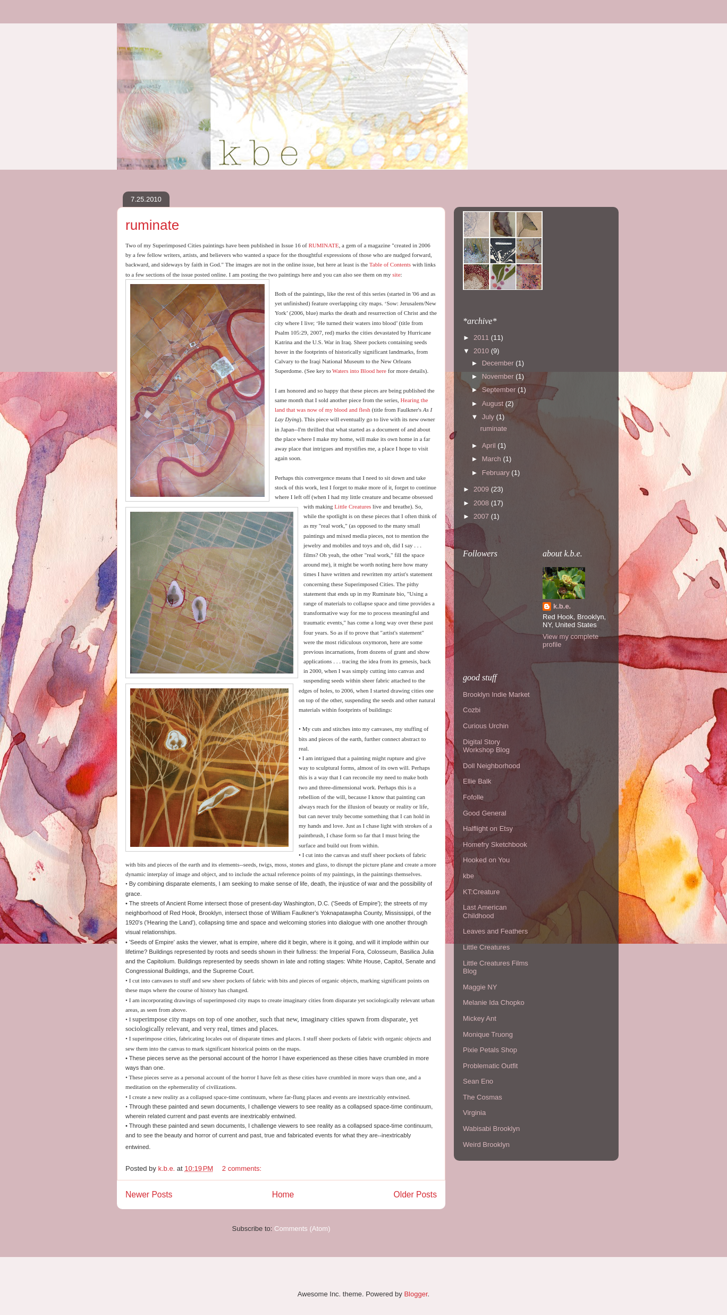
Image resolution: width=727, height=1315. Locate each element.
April (490, 446)
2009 (482, 489)
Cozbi (471, 710)
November (499, 376)
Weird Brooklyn (486, 1144)
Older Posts (415, 1194)
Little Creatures (352, 506)
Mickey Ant (479, 1018)
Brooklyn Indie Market (496, 694)
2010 (482, 351)
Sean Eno (478, 1081)
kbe (468, 876)
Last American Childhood (484, 911)
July (489, 417)
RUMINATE (323, 245)
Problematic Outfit (490, 1066)
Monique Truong (488, 1034)
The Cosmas (482, 1097)
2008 (482, 503)
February (497, 473)
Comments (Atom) (302, 1229)
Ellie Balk (477, 781)
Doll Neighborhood (491, 766)
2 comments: (243, 1168)
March (492, 459)
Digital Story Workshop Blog (486, 746)
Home (283, 1194)
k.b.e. (562, 606)
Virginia (474, 1113)
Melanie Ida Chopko (494, 1002)
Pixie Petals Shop (490, 1050)
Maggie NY (480, 987)
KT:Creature (481, 892)
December (499, 363)
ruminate (152, 225)
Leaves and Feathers (495, 931)
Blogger (415, 1294)
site (396, 274)
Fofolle (473, 797)
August (493, 403)
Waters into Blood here (359, 371)
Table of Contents (390, 264)
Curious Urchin (486, 726)
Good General (484, 813)
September (500, 390)
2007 (482, 516)
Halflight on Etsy (488, 829)
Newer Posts (148, 1194)
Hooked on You (486, 860)
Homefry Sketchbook (495, 844)
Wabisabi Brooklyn (491, 1129)
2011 (482, 338)
